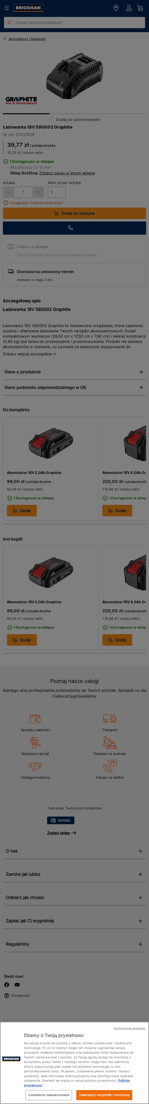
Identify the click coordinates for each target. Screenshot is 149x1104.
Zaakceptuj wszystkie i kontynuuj (104, 1095)
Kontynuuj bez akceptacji (129, 1028)
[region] (74, 1063)
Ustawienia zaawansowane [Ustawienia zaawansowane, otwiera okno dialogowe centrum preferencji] (48, 1095)
